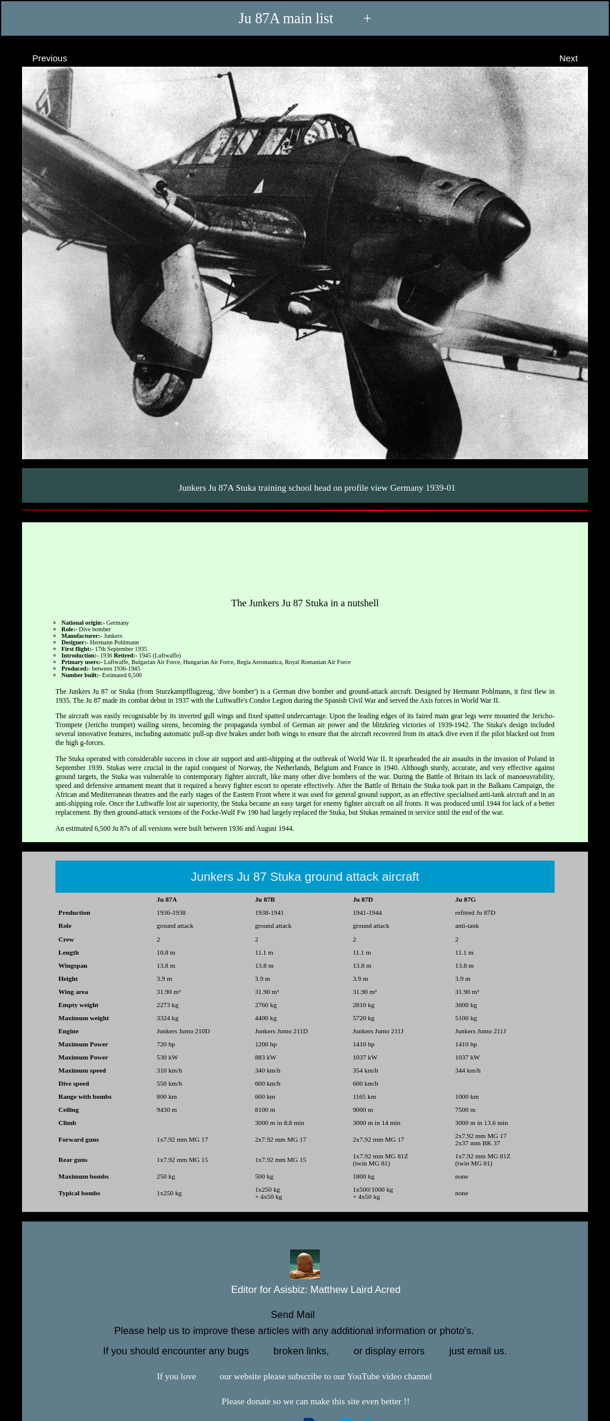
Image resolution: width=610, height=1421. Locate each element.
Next (579, 57)
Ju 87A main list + (304, 18)
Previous (39, 57)
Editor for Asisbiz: (304, 1288)
